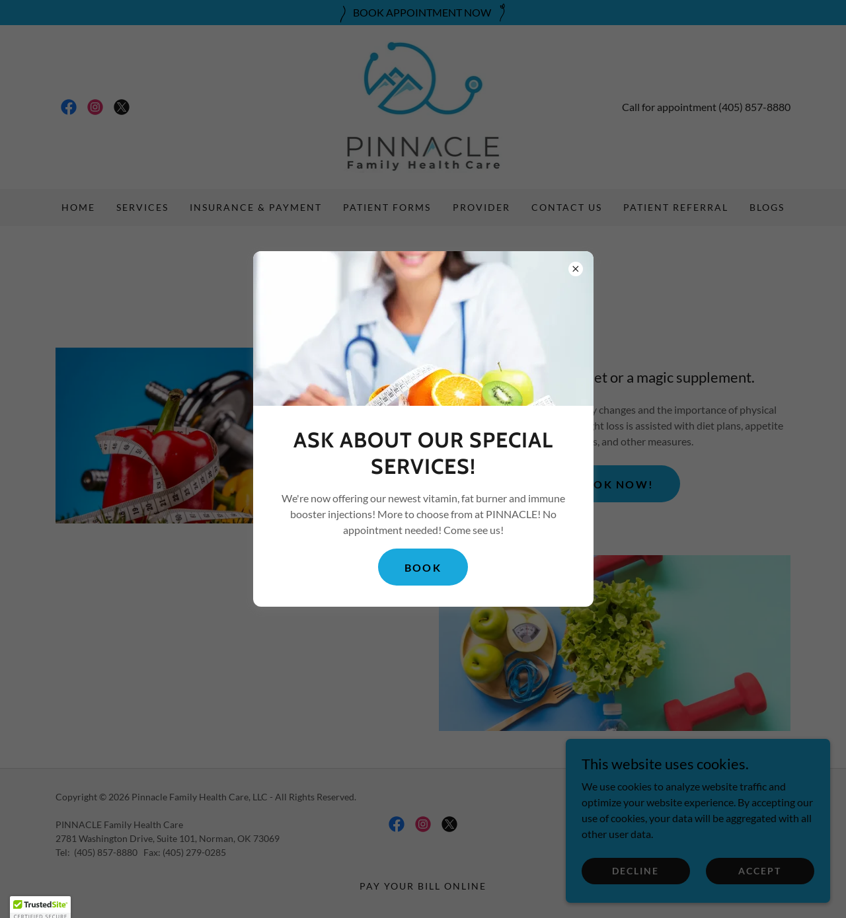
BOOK (423, 567)
